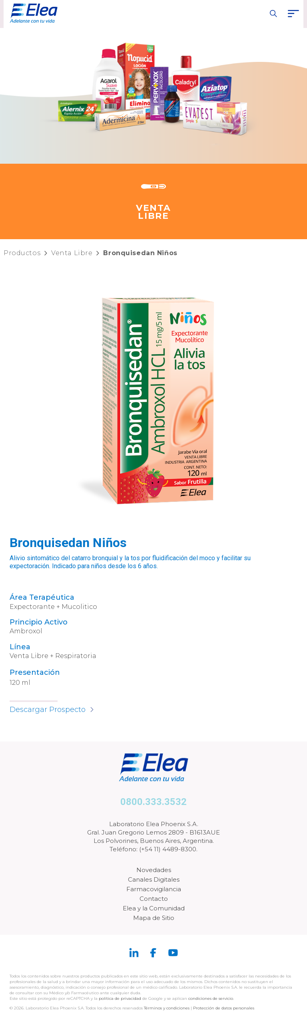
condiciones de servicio (210, 998)
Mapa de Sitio (153, 918)
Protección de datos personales (223, 1008)
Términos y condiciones (166, 1008)
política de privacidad (120, 998)
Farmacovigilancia (153, 889)
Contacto (154, 898)
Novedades (153, 870)
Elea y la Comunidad (154, 908)
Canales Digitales (153, 879)
